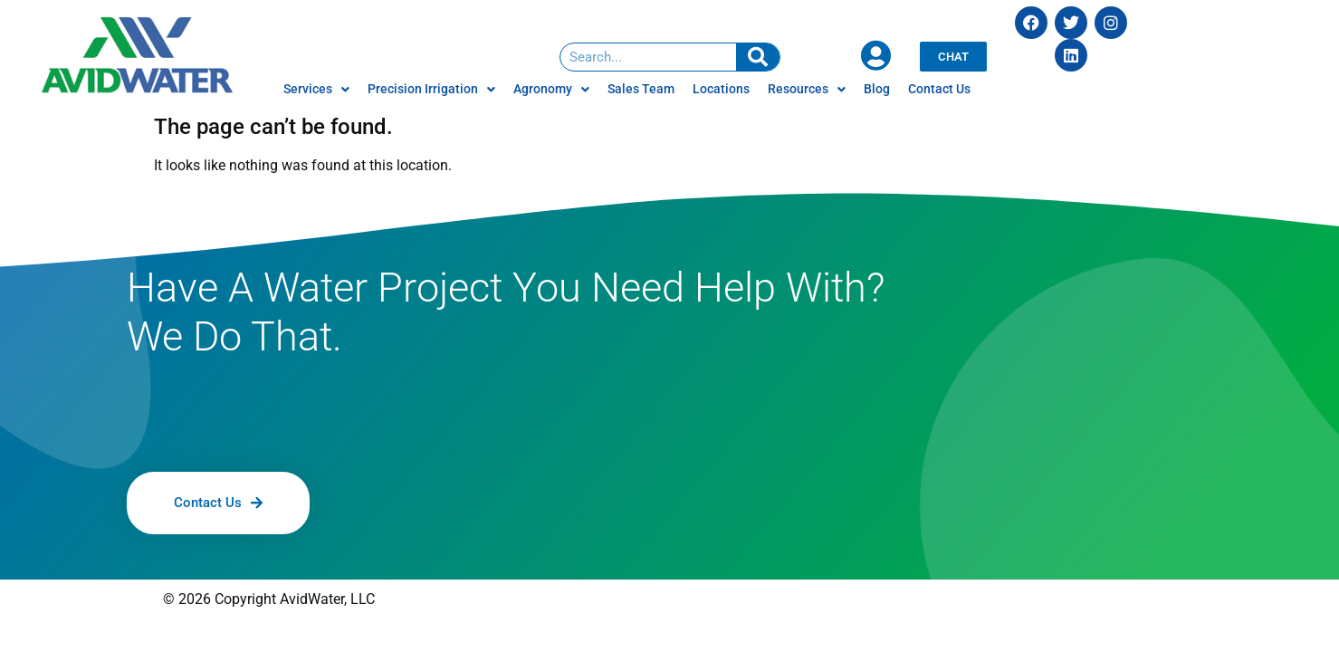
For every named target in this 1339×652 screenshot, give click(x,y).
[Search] (757, 57)
